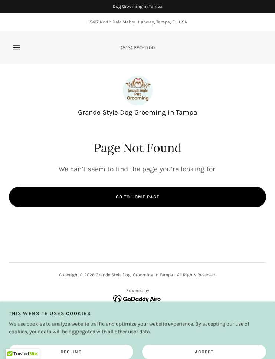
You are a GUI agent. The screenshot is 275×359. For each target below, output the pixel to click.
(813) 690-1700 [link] (138, 48)
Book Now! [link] (137, 318)
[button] (21, 47)
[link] (138, 90)
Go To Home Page (138, 197)
